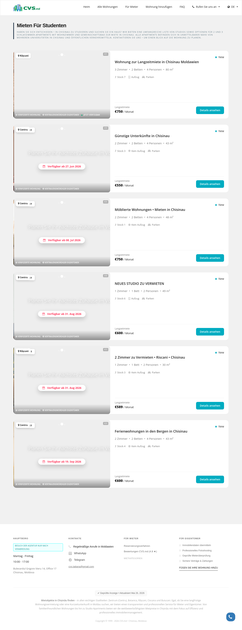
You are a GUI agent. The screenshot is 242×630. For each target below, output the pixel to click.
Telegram (77, 560)
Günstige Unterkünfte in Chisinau (142, 136)
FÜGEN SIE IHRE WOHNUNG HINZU (198, 567)
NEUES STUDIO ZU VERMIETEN (139, 283)
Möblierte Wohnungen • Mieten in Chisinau (150, 209)
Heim (86, 7)
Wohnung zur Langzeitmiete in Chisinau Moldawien (157, 62)
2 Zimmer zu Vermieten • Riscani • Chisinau (150, 357)
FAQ (182, 7)
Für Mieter (131, 7)
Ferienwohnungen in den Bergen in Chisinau (151, 431)
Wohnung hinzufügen (159, 7)
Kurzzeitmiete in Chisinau (138, 568)
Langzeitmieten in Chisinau (138, 563)
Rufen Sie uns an (206, 7)
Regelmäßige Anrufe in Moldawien (91, 546)
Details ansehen (210, 110)
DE (232, 7)
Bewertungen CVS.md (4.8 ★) (140, 551)
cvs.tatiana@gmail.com (81, 566)
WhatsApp (77, 553)
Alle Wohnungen (107, 7)
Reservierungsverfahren (137, 546)
